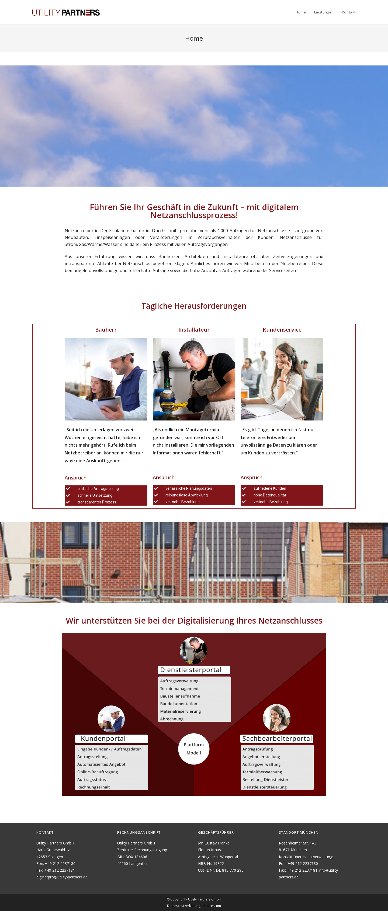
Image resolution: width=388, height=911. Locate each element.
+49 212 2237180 (60, 862)
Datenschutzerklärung (183, 905)
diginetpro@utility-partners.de (62, 876)
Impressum (212, 905)
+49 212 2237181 (59, 869)
